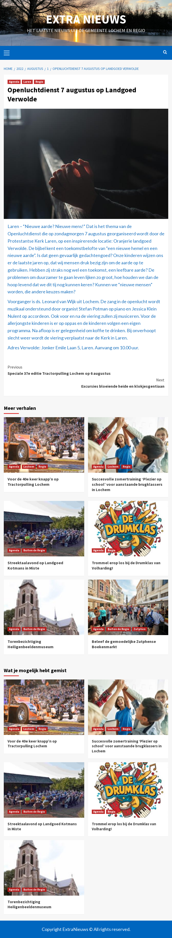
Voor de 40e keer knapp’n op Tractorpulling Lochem (33, 481)
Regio (39, 81)
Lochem (28, 466)
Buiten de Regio (34, 550)
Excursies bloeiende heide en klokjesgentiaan (86, 383)
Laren (27, 81)
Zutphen (140, 629)
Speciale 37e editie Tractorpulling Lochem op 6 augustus (86, 370)
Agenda (14, 81)
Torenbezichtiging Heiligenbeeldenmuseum (31, 644)
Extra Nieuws (86, 19)
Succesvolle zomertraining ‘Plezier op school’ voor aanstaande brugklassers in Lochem (127, 484)
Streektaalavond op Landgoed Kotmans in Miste (35, 565)
